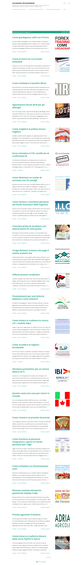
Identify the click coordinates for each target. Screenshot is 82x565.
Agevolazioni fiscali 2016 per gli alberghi (28, 106)
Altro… (64, 9)
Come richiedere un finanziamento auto (30, 467)
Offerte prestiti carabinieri (26, 274)
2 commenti (20, 361)
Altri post (48, 557)
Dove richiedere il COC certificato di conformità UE (30, 154)
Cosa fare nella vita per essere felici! (36, 9)
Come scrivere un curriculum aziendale (27, 60)
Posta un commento (22, 51)
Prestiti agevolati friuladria (26, 514)
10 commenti (20, 170)
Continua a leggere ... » (46, 51)
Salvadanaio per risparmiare (23, 3)
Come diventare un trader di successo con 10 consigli (27, 179)
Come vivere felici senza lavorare (18, 9)
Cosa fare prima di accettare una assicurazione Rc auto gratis (29, 227)
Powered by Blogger (41, 561)
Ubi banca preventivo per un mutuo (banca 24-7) (30, 370)
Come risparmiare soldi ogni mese (53, 9)
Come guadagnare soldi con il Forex (30, 37)
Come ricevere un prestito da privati (31, 417)
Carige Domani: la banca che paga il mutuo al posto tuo (30, 251)
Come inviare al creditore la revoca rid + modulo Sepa (30, 322)
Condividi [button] (14, 51)
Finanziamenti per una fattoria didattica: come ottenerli (28, 297)
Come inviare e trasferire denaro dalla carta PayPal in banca (29, 537)
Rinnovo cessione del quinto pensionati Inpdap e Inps (26, 491)
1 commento (20, 458)
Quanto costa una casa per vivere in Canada (30, 394)
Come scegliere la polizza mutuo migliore (29, 130)
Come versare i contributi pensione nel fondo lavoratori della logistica (30, 203)
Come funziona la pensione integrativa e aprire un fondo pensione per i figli (27, 442)
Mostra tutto (65, 32)
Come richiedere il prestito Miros (29, 83)
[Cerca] (64, 3)
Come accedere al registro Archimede (25, 346)
